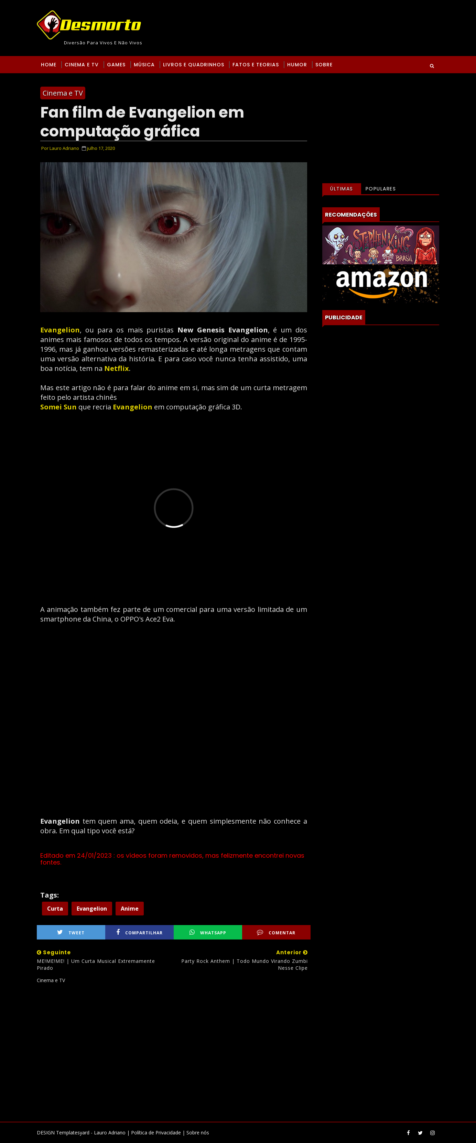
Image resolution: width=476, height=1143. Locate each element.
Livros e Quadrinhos (193, 64)
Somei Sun (58, 406)
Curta (55, 908)
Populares (381, 188)
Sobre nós (197, 1132)
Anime (130, 908)
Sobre (324, 64)
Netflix (116, 368)
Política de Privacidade (156, 1132)
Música (144, 64)
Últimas (341, 188)
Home (48, 64)
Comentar (276, 932)
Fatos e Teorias (255, 64)
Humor (297, 64)
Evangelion (60, 329)
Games (116, 64)
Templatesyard (72, 1132)
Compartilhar (139, 932)
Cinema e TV (82, 64)
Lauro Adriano (110, 1132)
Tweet (71, 932)
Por (60, 148)
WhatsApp (208, 932)
